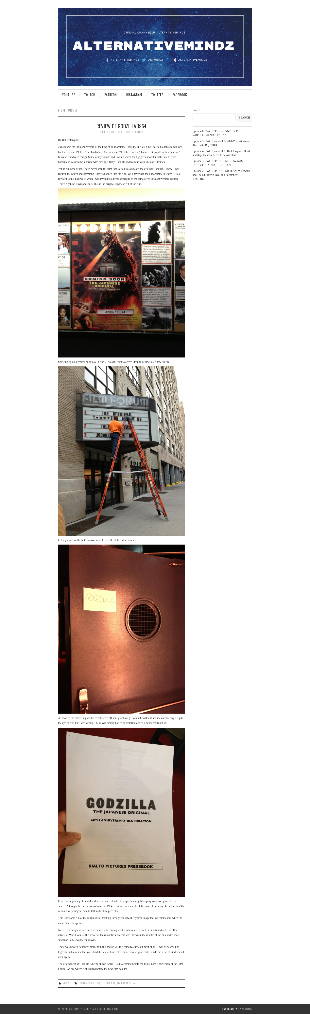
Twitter (157, 94)
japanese (127, 983)
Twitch (89, 94)
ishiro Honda (108, 983)
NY (134, 983)
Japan (119, 983)
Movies (66, 983)
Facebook (180, 94)
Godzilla (95, 983)
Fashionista (229, 1009)
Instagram (134, 94)
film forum (84, 983)
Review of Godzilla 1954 (121, 126)
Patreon (110, 94)
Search (196, 110)
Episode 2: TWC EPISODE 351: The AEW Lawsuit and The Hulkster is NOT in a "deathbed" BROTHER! (221, 174)
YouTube (68, 94)
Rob (120, 132)
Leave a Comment (134, 132)
